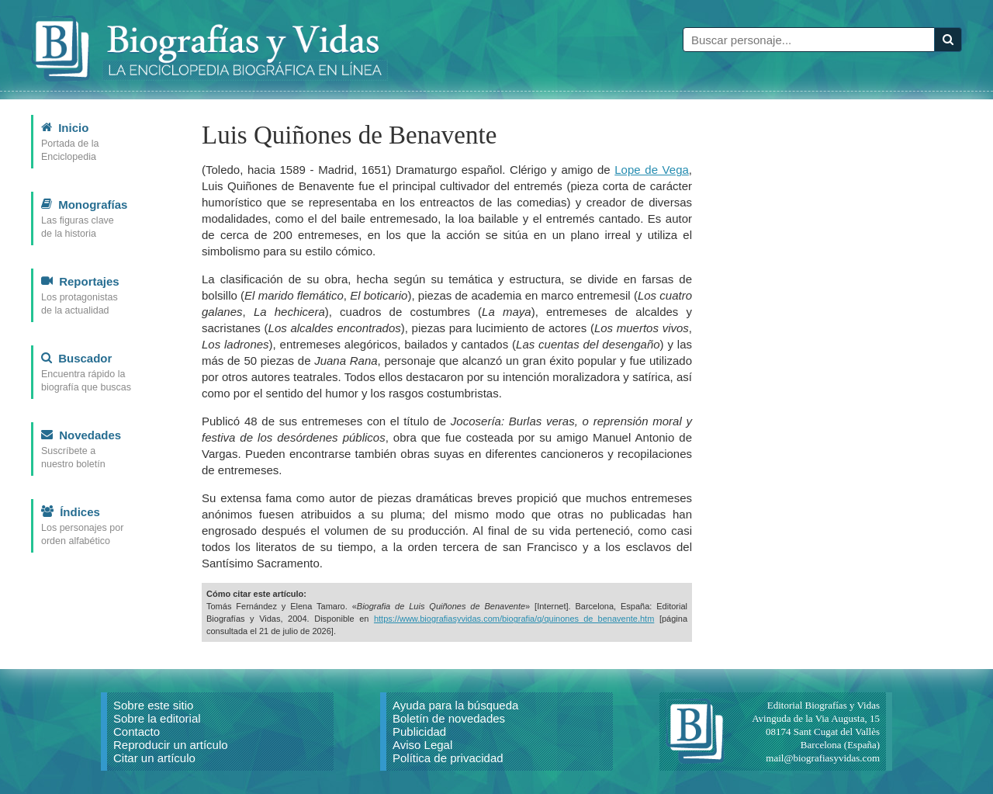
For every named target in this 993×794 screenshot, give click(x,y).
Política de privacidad (448, 758)
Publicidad (419, 731)
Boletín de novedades (449, 718)
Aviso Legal (422, 744)
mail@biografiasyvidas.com (823, 758)
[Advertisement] (845, 348)
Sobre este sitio (153, 705)
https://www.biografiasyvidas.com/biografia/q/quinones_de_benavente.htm (514, 618)
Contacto (136, 731)
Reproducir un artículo (170, 744)
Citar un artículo (154, 758)
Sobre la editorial (157, 718)
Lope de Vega (651, 169)
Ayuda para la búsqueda (455, 705)
